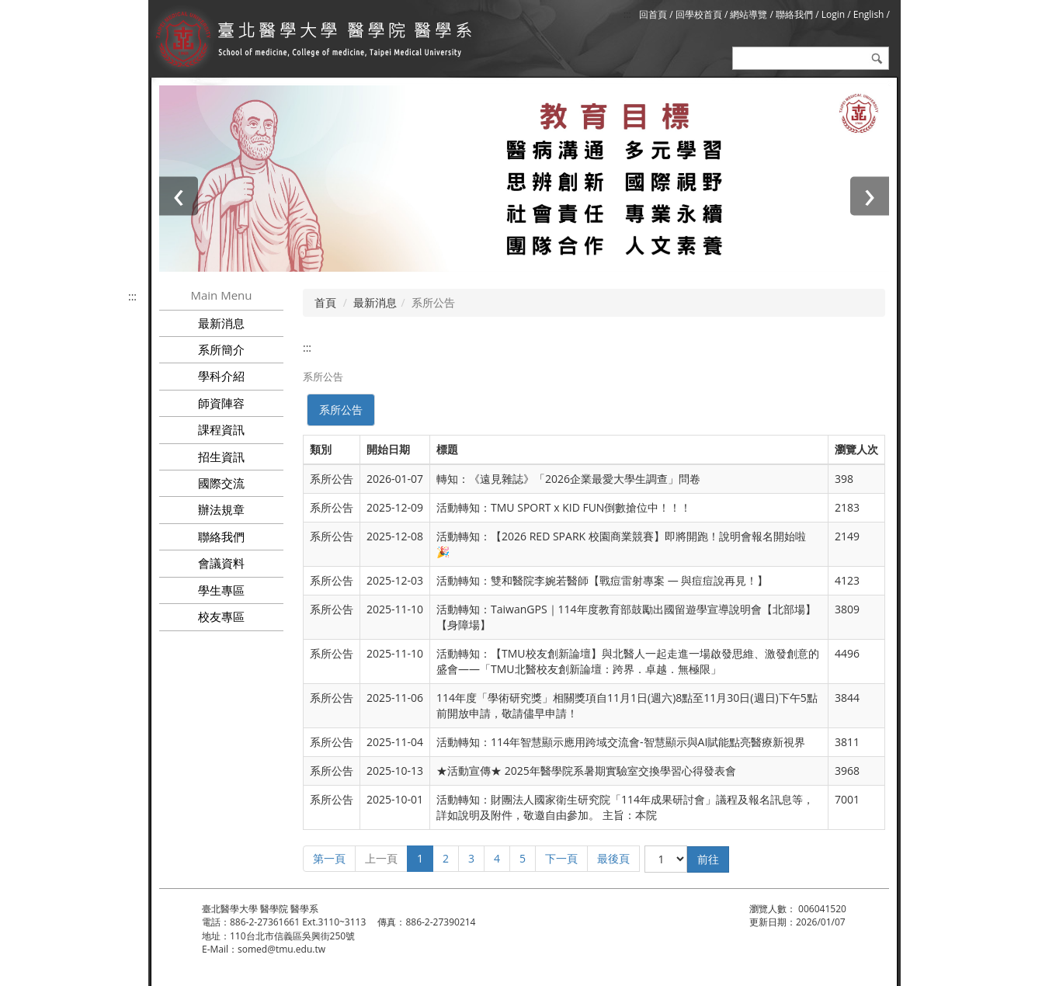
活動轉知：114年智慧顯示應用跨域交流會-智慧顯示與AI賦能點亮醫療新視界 (620, 741)
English (868, 14)
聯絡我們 (794, 14)
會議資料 (221, 563)
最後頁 (613, 858)
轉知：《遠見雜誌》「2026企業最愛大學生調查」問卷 (568, 478)
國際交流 (221, 483)
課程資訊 (221, 429)
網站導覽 (748, 14)
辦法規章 (221, 509)
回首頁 (653, 14)
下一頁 (561, 858)
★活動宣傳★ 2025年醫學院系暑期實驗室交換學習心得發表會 (586, 770)
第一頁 (329, 858)
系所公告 (341, 409)
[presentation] (178, 195)
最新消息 (375, 302)
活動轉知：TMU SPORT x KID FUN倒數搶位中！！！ (563, 507)
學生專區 (221, 590)
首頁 (325, 302)
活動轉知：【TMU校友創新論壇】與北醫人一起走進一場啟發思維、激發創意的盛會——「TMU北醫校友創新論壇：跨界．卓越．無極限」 (627, 661)
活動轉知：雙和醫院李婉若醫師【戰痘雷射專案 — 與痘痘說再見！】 (602, 580)
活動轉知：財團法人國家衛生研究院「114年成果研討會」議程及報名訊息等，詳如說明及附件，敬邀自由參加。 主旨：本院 (625, 807)
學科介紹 (221, 376)
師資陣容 (221, 403)
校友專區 (221, 616)
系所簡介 (221, 349)
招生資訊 (221, 456)
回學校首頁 (700, 14)
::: (626, 14)
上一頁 (381, 858)
